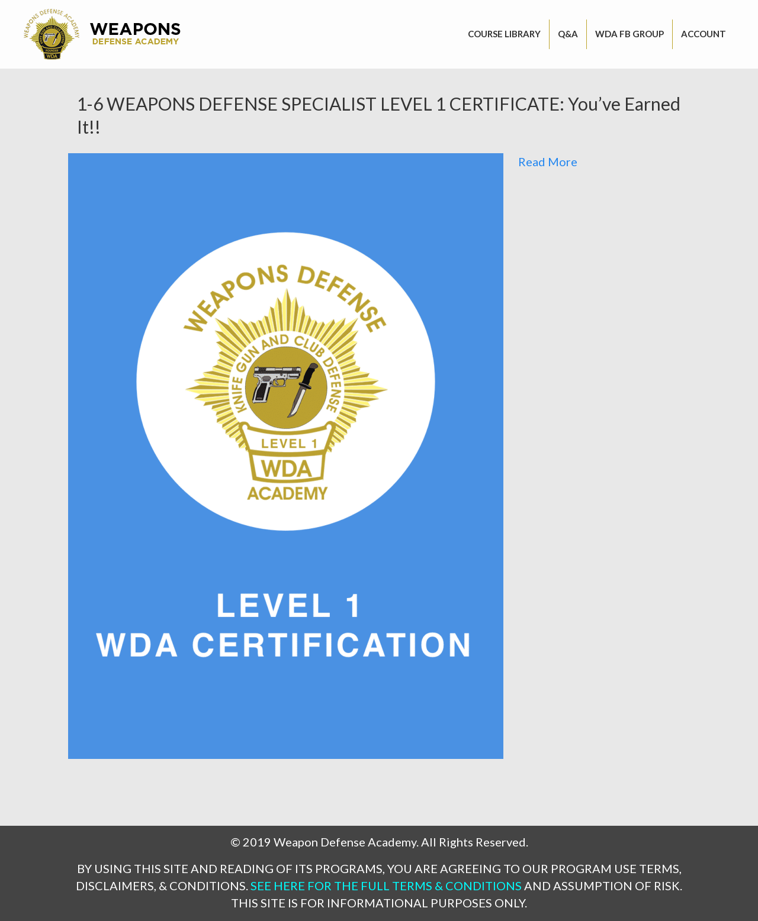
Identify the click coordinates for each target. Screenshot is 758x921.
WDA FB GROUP (629, 33)
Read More (547, 161)
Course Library (504, 33)
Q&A (568, 33)
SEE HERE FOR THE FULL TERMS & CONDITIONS (386, 885)
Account (703, 33)
